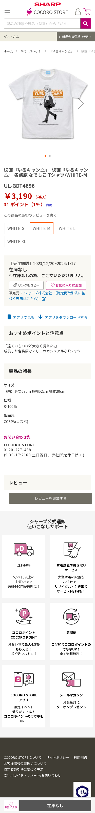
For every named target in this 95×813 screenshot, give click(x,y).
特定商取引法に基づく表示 (23, 769)
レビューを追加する (51, 498)
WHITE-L (67, 228)
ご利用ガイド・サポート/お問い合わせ (32, 775)
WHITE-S (15, 228)
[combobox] (47, 23)
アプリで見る (21, 317)
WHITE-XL (16, 241)
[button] (81, 103)
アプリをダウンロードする (62, 317)
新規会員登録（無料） (76, 36)
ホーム (9, 51)
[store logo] (47, 12)
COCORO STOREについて (23, 757)
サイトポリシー (57, 757)
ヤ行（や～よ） (32, 51)
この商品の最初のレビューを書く (30, 215)
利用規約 (80, 757)
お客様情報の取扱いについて (25, 763)
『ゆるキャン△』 (61, 51)
